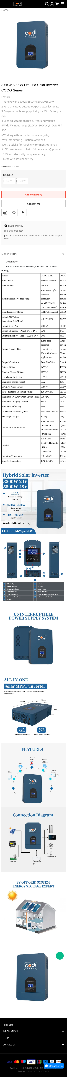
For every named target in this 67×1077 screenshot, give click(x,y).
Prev (5, 44)
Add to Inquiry (33, 194)
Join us (7, 235)
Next (61, 44)
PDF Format (5, 212)
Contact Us (33, 203)
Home (5, 10)
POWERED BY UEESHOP (38, 1071)
